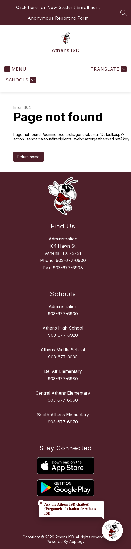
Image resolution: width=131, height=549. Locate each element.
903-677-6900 (71, 260)
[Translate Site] (108, 69)
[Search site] (123, 13)
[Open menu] (15, 69)
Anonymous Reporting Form (58, 18)
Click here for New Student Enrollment (58, 7)
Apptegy (76, 541)
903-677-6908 (68, 267)
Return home (28, 156)
